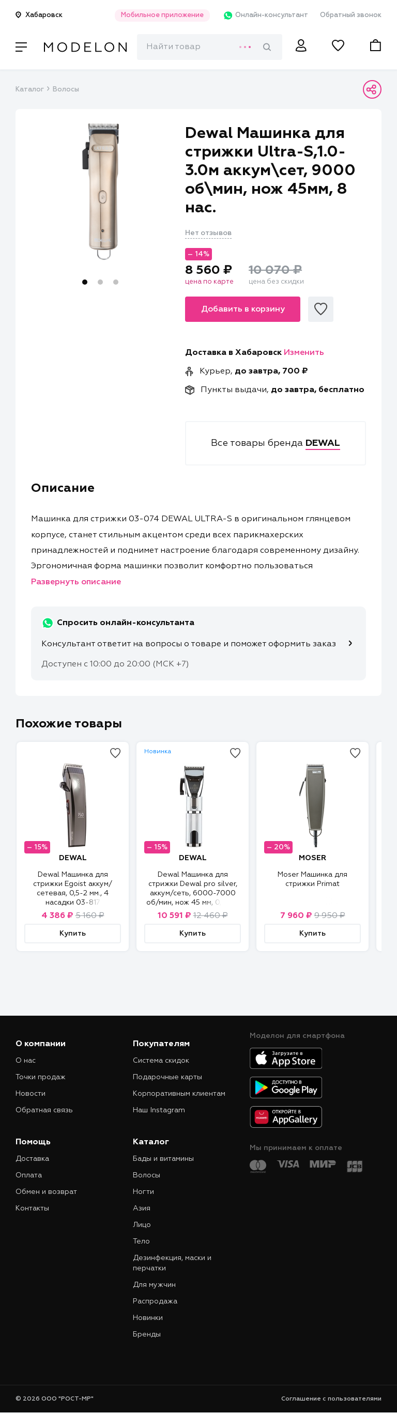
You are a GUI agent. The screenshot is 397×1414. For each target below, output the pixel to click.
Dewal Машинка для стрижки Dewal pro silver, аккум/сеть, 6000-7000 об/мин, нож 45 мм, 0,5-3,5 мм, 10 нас (192, 893)
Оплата (29, 1175)
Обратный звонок (350, 15)
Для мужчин (154, 1284)
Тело (141, 1241)
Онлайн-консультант (264, 15)
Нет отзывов (208, 233)
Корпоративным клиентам (179, 1093)
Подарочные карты (167, 1077)
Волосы (66, 89)
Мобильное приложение (161, 15)
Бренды (147, 1334)
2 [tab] (100, 282)
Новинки (148, 1318)
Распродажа (155, 1301)
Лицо (142, 1225)
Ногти (143, 1191)
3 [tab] (116, 282)
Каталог (29, 89)
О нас (26, 1060)
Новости (30, 1093)
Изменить (304, 353)
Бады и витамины (163, 1158)
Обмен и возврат (46, 1191)
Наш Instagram (159, 1110)
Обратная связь (44, 1110)
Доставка (32, 1158)
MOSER (312, 858)
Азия (141, 1208)
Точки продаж (41, 1077)
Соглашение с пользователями (331, 1399)
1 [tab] (85, 282)
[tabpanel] (100, 191)
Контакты (32, 1208)
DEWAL (73, 858)
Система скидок (161, 1060)
